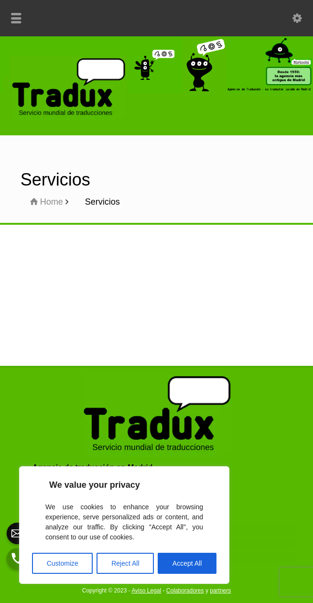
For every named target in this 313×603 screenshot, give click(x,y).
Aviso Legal (146, 590)
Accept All (187, 563)
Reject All (125, 563)
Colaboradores (185, 590)
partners (220, 590)
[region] (124, 525)
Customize (62, 563)
